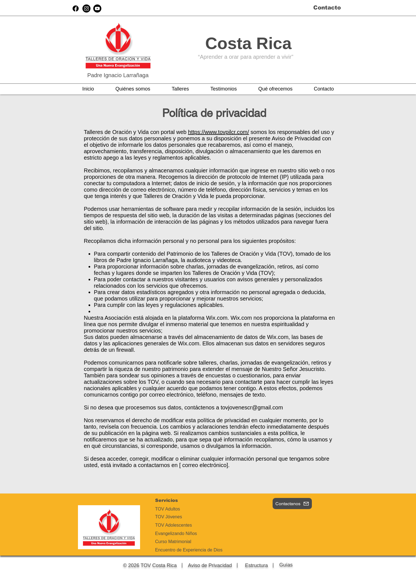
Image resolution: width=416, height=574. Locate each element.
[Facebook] (76, 8)
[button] (133, 88)
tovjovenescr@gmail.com (252, 407)
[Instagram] (86, 8)
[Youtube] (97, 8)
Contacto (327, 7)
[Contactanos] (292, 503)
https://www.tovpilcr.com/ (218, 132)
